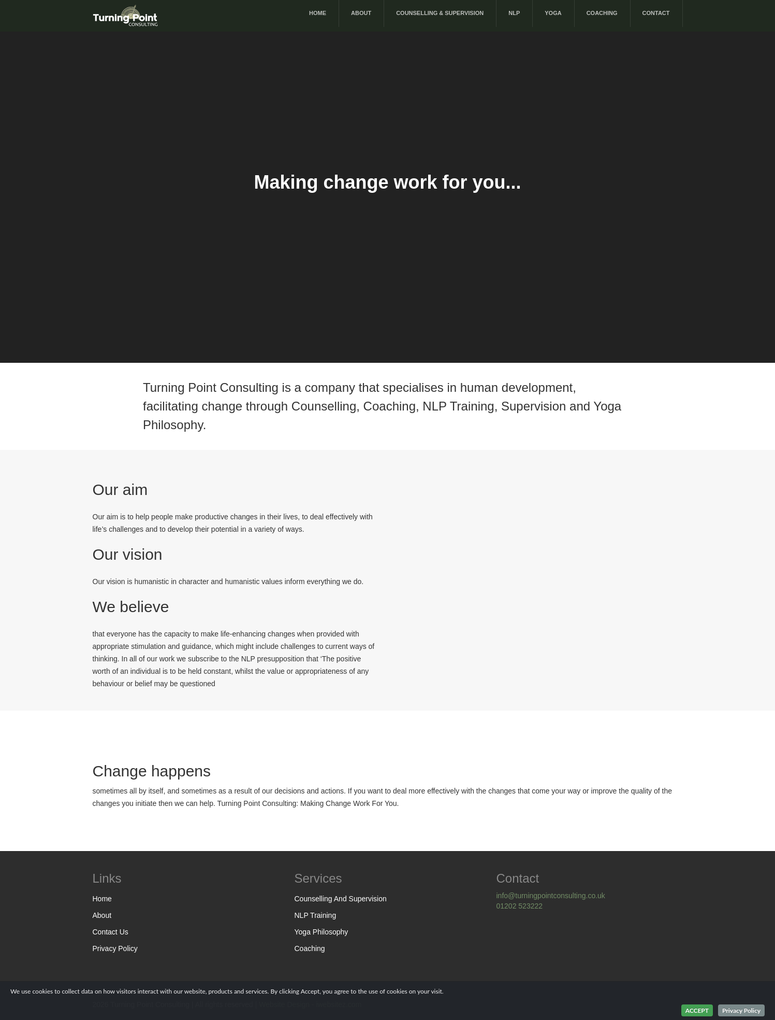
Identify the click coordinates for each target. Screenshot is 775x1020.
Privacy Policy (115, 948)
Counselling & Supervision (440, 13)
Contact (656, 13)
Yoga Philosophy (321, 932)
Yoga (553, 13)
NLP (514, 13)
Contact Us (110, 932)
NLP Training (316, 915)
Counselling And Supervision (341, 899)
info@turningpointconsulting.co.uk (550, 895)
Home (317, 13)
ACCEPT (697, 1010)
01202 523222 (519, 906)
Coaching (602, 13)
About (361, 13)
